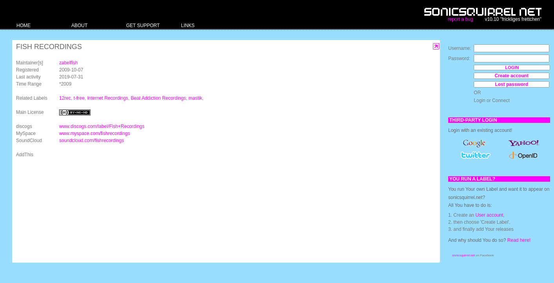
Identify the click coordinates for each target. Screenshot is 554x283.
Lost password (511, 84)
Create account (511, 76)
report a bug (460, 19)
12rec (65, 98)
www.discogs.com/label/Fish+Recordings (102, 126)
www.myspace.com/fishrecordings (94, 133)
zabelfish (68, 63)
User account (489, 215)
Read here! (518, 240)
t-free (79, 98)
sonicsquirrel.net (463, 255)
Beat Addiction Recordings (158, 98)
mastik (195, 98)
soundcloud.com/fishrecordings (91, 140)
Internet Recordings (107, 98)
